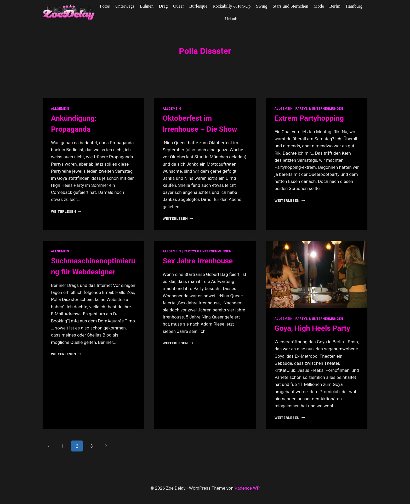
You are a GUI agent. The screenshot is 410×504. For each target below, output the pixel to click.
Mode (319, 6)
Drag (163, 6)
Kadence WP (247, 488)
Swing (261, 6)
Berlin (334, 6)
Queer (178, 6)
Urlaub (231, 18)
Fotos (105, 6)
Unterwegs (124, 6)
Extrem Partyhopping (309, 118)
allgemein (60, 109)
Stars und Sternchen (290, 6)
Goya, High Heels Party (312, 328)
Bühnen (146, 6)
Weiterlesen (66, 211)
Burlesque (198, 6)
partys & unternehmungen (319, 109)
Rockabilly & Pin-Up (231, 6)
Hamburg (354, 6)
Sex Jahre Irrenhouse (198, 261)
